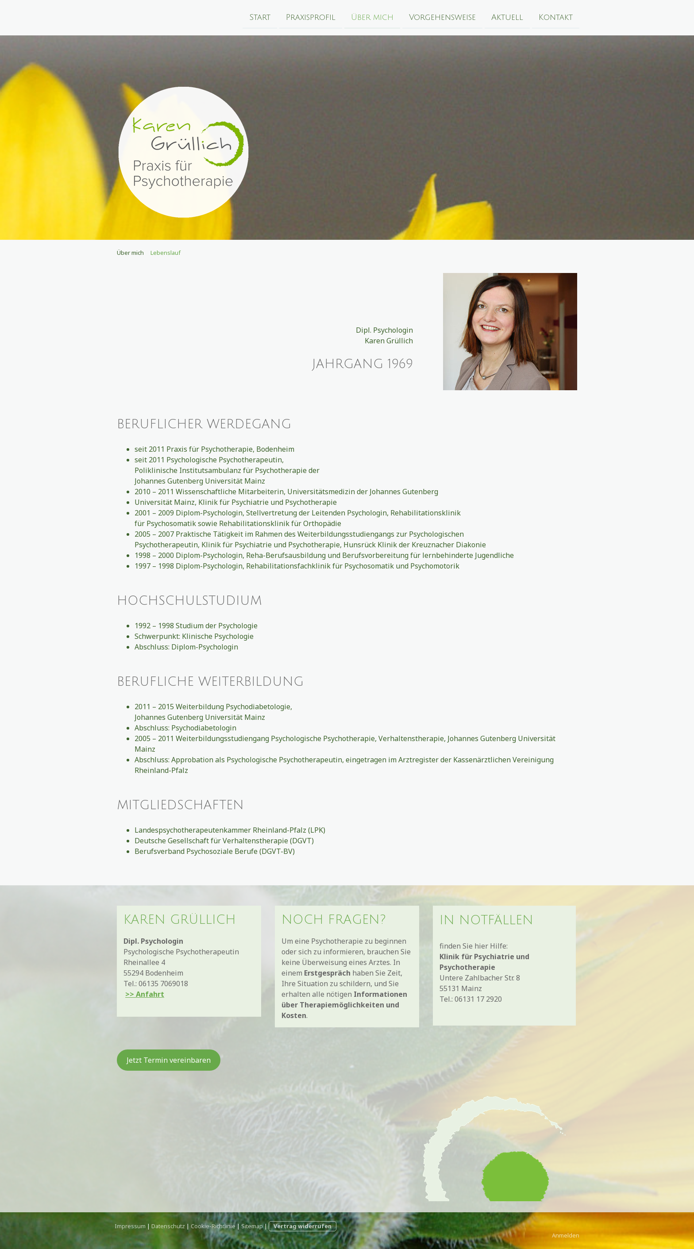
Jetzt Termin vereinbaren (169, 1060)
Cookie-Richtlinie (213, 1226)
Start (259, 16)
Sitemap (252, 1226)
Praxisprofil (310, 16)
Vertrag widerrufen (303, 1226)
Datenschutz (168, 1226)
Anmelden (565, 1235)
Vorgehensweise (442, 16)
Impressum (130, 1226)
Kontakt (556, 16)
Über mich (372, 16)
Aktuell (507, 16)
